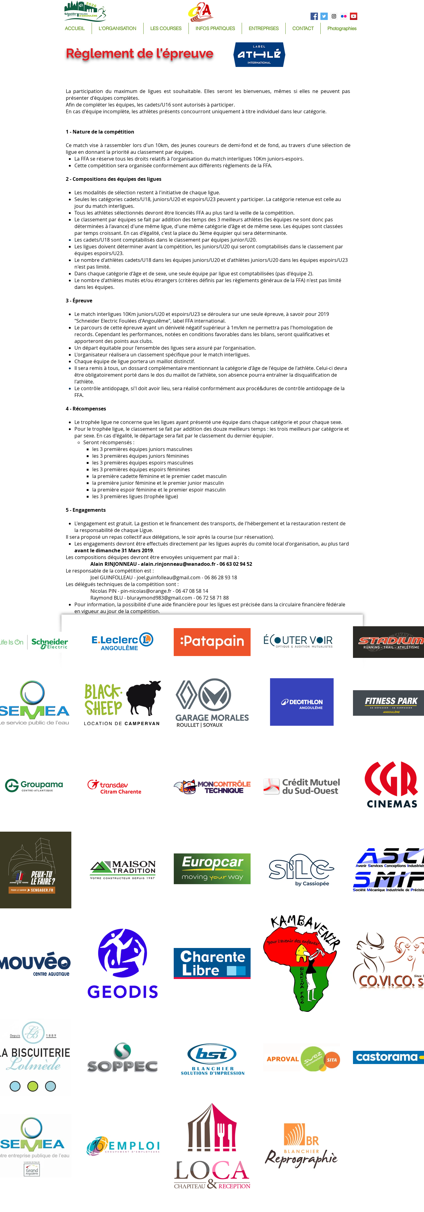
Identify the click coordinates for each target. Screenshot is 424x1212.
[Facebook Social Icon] (314, 16)
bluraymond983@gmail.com (159, 597)
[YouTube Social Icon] (353, 16)
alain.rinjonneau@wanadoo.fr (178, 564)
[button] (166, 28)
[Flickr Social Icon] (343, 16)
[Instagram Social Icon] (334, 16)
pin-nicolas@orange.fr (146, 591)
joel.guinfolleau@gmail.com (168, 577)
